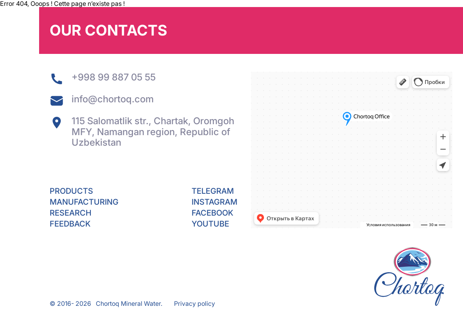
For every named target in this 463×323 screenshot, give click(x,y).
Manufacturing (84, 202)
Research (71, 213)
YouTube (210, 223)
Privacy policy (194, 303)
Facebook (212, 213)
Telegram (213, 191)
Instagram (214, 202)
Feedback (70, 223)
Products (71, 191)
